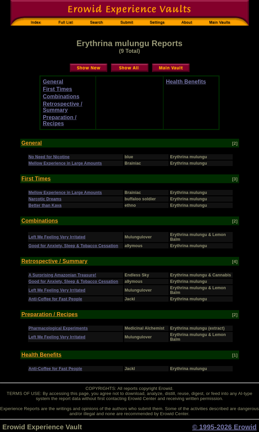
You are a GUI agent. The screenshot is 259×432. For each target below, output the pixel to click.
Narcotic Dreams (45, 199)
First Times (57, 89)
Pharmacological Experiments (58, 328)
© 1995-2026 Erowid (224, 427)
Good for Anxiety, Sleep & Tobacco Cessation (73, 245)
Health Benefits (186, 82)
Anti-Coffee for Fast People (55, 299)
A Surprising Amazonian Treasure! (62, 275)
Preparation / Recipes (60, 120)
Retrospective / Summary (62, 107)
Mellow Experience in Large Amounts (65, 163)
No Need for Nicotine (49, 157)
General (53, 82)
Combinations (61, 96)
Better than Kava (45, 205)
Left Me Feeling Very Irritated (57, 237)
